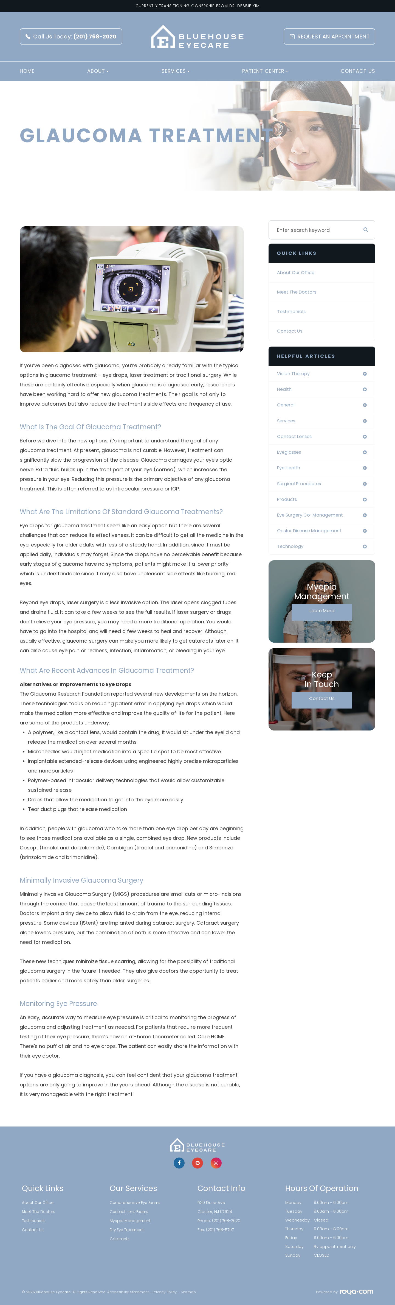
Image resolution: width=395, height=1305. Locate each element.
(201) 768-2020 (227, 1220)
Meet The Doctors (298, 292)
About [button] (98, 71)
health (285, 390)
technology (291, 552)
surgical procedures (301, 487)
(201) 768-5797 (220, 1229)
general (287, 406)
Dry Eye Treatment (128, 1229)
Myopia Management (131, 1220)
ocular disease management (312, 535)
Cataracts (120, 1237)
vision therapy (295, 373)
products (288, 503)
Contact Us (358, 71)
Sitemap (188, 1292)
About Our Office (297, 272)
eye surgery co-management (313, 519)
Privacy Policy (165, 1292)
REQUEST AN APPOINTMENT (329, 36)
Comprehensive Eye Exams (137, 1202)
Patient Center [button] (265, 71)
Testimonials (292, 311)
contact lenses (296, 438)
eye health (289, 471)
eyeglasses (290, 454)
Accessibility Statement (128, 1292)
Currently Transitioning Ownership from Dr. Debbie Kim (198, 6)
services (287, 422)
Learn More (322, 617)
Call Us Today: (71, 36)
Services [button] (176, 71)
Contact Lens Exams (130, 1211)
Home (27, 71)
